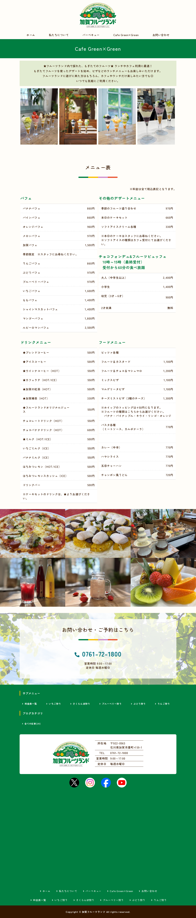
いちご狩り (55, 703)
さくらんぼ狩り (81, 703)
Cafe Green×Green (126, 35)
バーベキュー (91, 35)
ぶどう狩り (140, 703)
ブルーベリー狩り (112, 703)
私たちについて (59, 35)
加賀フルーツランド (98, 15)
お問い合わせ (161, 35)
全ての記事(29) (32, 723)
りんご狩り (164, 703)
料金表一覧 (31, 703)
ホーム (30, 35)
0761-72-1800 (102, 653)
